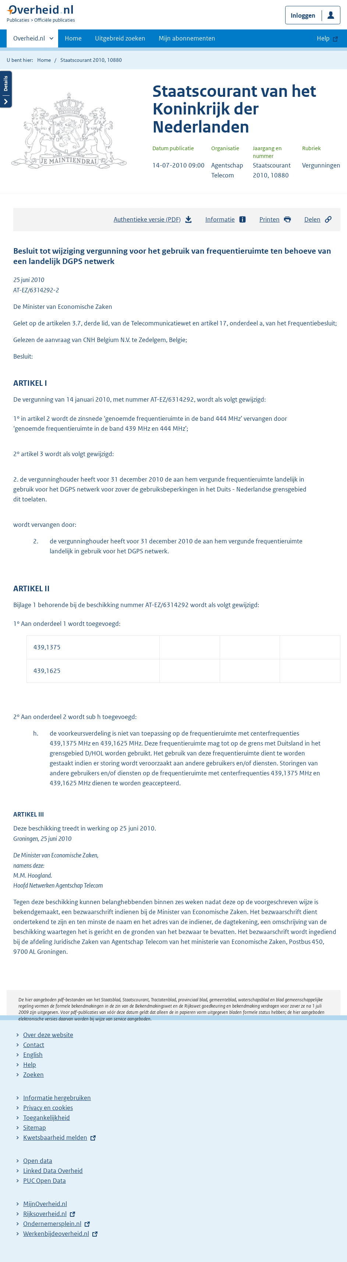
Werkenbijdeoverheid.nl (56, 1234)
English (33, 1055)
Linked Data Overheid (53, 1171)
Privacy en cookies (48, 1108)
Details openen (6, 89)
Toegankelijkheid (46, 1118)
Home (73, 38)
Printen (275, 219)
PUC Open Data (44, 1181)
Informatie (226, 219)
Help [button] (323, 38)
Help (29, 1065)
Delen (318, 219)
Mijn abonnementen (187, 38)
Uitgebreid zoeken (120, 38)
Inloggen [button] (303, 15)
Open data (37, 1161)
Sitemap (34, 1128)
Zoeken (33, 1075)
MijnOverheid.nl (45, 1204)
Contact (33, 1045)
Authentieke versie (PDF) (153, 221)
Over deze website (48, 1035)
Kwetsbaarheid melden (55, 1138)
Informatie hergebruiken (57, 1098)
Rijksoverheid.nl (45, 1214)
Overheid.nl (29, 40)
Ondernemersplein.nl (52, 1224)
